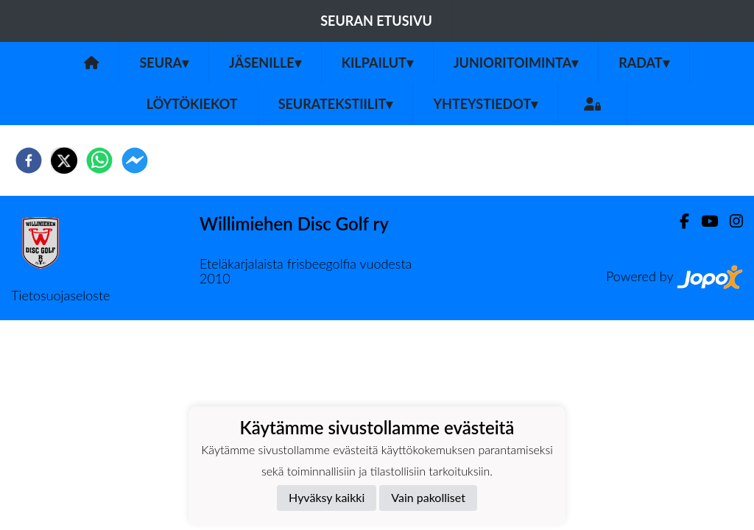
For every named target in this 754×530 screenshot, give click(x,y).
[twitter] (64, 160)
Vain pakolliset (428, 497)
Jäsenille (265, 62)
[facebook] (28, 160)
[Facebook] (678, 221)
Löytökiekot (192, 104)
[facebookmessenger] (134, 160)
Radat (644, 62)
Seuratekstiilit (335, 104)
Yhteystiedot (485, 104)
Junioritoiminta (516, 62)
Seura (163, 62)
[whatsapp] (99, 160)
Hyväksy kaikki (326, 497)
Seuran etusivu (376, 21)
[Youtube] (703, 221)
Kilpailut (377, 62)
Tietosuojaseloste (60, 295)
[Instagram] (730, 221)
